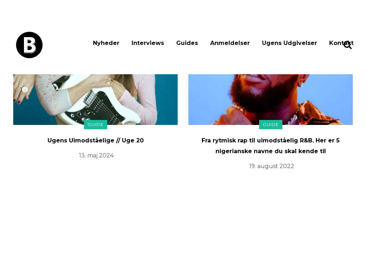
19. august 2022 (271, 166)
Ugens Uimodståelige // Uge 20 (96, 140)
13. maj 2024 (96, 155)
